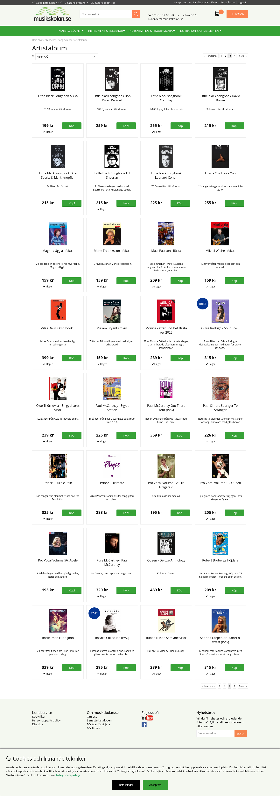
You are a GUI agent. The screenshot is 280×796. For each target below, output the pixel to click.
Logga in (242, 2)
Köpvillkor (39, 716)
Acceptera (155, 784)
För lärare (93, 728)
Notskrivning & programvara (151, 31)
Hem (34, 40)
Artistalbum (80, 40)
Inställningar (126, 784)
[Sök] (110, 14)
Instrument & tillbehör (105, 31)
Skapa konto (227, 2)
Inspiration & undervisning (199, 31)
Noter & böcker (70, 31)
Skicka (240, 733)
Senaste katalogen (99, 720)
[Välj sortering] (66, 56)
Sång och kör (65, 40)
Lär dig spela (200, 2)
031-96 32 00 (160, 15)
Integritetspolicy (68, 775)
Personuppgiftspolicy (46, 720)
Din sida (37, 724)
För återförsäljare (98, 724)
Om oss (92, 716)
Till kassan (237, 14)
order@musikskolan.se (167, 19)
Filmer (214, 2)
